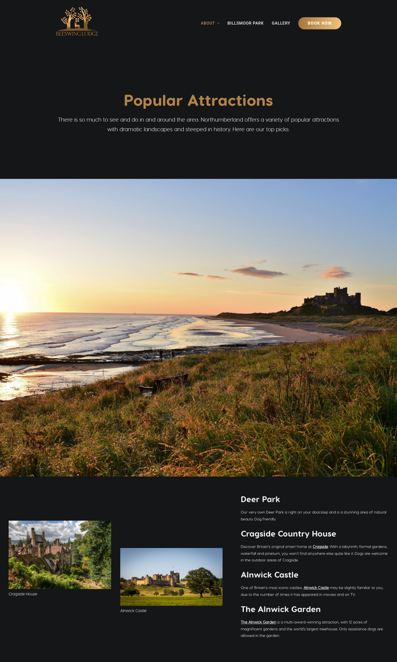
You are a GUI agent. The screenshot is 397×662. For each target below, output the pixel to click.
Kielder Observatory (66, 406)
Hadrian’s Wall (64, 481)
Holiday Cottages (238, 600)
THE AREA (142, 605)
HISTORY (141, 611)
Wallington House (24, 447)
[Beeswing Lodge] (77, 23)
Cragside (320, 260)
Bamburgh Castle (24, 522)
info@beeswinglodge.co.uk (231, 631)
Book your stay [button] (294, 570)
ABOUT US (143, 599)
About (210, 23)
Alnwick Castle (316, 301)
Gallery (281, 23)
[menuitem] (212, 23)
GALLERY (141, 616)
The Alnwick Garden (258, 335)
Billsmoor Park (246, 23)
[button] (133, 631)
